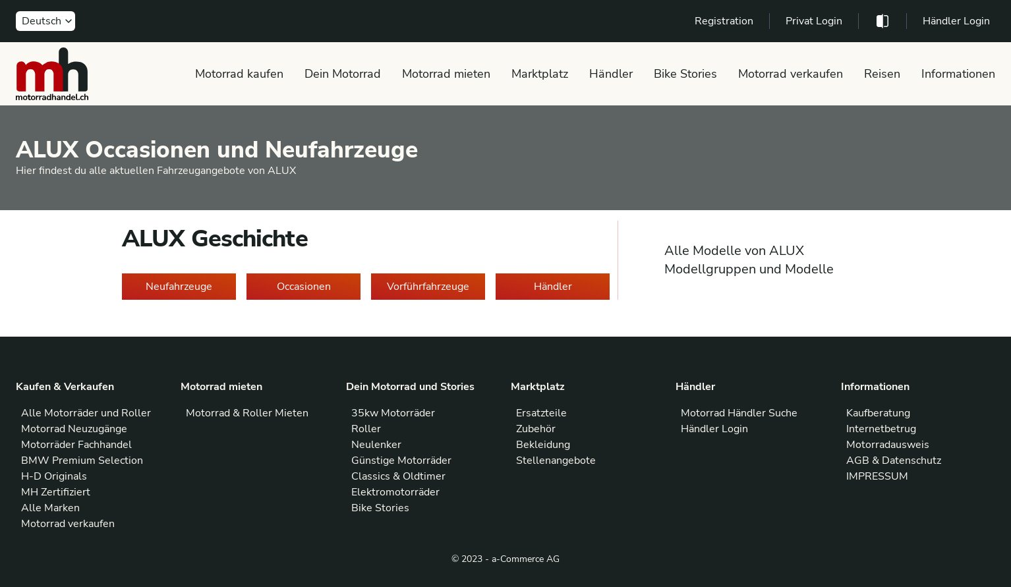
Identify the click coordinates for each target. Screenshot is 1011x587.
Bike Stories (685, 74)
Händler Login (956, 21)
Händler (611, 74)
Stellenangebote (556, 460)
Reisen (882, 74)
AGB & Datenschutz (893, 460)
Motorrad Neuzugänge (74, 429)
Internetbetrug (881, 429)
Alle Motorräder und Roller (86, 413)
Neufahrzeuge (179, 286)
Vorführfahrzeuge (428, 286)
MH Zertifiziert (55, 492)
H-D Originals (54, 476)
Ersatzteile (541, 413)
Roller (366, 429)
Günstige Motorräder (401, 460)
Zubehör (536, 429)
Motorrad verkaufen (790, 74)
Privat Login (814, 21)
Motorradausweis (887, 444)
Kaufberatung (878, 413)
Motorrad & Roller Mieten (247, 413)
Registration (724, 21)
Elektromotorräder (395, 492)
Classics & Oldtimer (398, 476)
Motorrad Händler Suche (739, 413)
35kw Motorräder (393, 413)
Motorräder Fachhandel (76, 444)
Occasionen (304, 286)
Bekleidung (543, 444)
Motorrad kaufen (239, 74)
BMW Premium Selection (82, 460)
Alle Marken (50, 508)
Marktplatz (539, 74)
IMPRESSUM (877, 476)
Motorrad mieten (446, 74)
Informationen (958, 74)
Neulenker (376, 444)
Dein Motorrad (342, 74)
